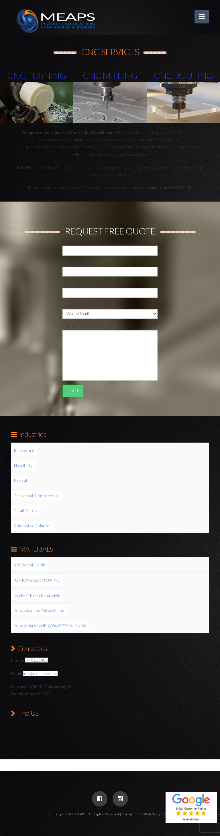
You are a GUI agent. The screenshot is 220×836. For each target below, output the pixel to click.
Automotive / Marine (32, 525)
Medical (20, 480)
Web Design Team (157, 814)
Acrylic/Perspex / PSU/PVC (37, 580)
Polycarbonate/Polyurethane (39, 610)
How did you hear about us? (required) (110, 310)
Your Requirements (110, 330)
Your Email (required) (110, 268)
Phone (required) (110, 289)
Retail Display (26, 510)
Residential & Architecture (36, 495)
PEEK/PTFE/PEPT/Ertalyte (37, 595)
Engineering (24, 450)
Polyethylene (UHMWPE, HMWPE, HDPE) (50, 625)
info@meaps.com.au (40, 673)
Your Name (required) (110, 247)
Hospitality (23, 465)
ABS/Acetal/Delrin (29, 564)
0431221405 (36, 660)
